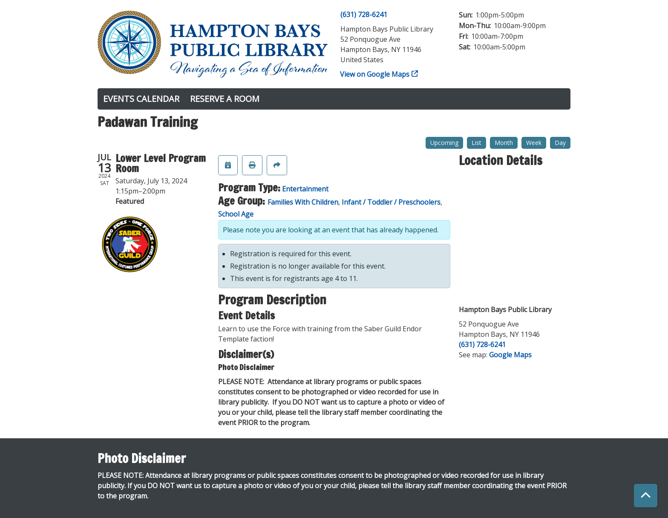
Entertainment (305, 189)
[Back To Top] (645, 495)
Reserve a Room (224, 98)
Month (504, 143)
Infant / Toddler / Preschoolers (391, 202)
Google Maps (510, 354)
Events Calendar (141, 98)
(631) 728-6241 (363, 14)
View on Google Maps (374, 74)
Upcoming (444, 143)
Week (533, 143)
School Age (235, 214)
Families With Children (303, 202)
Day (560, 143)
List (476, 143)
